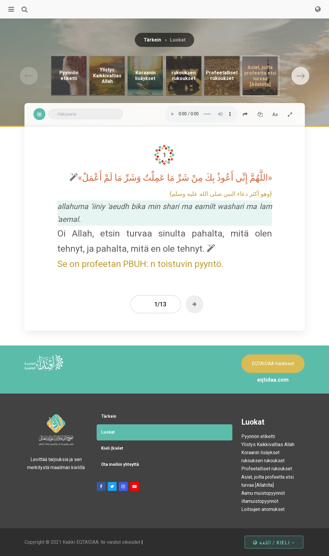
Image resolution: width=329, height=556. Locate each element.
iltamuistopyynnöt (259, 501)
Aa (275, 114)
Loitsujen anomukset (263, 509)
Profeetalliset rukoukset (266, 468)
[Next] (300, 76)
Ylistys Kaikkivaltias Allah (267, 444)
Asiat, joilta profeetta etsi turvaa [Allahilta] (267, 481)
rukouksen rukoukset (263, 460)
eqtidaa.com (273, 380)
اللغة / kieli (274, 543)
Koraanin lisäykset (260, 452)
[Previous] (29, 76)
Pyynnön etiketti (258, 436)
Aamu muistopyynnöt (263, 493)
